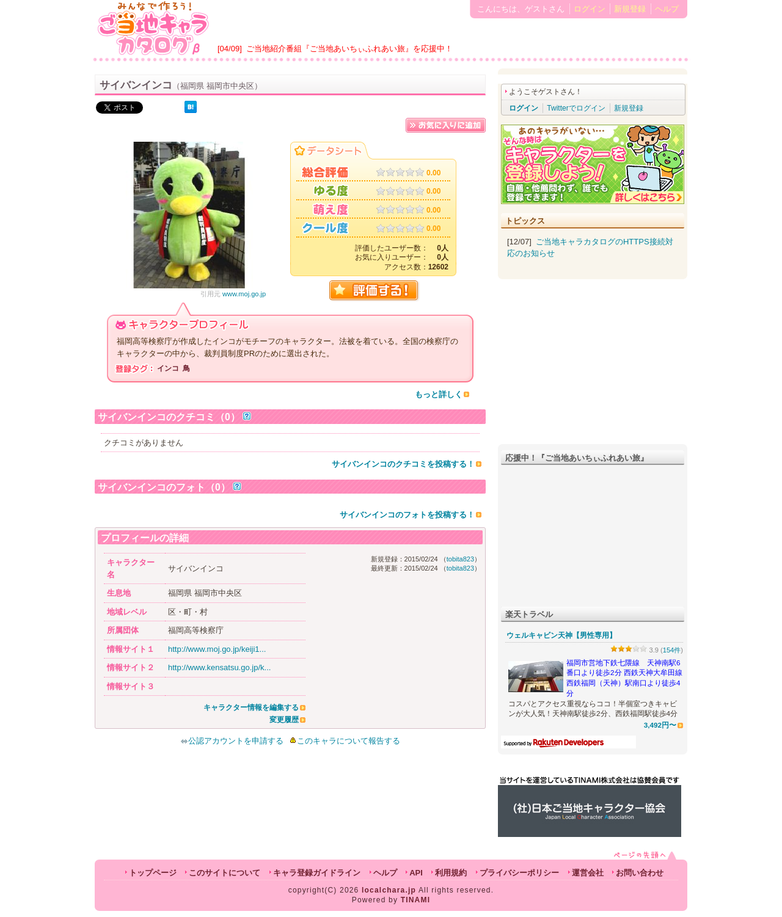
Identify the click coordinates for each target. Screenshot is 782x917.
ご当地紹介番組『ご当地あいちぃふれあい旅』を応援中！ (349, 48)
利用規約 (451, 872)
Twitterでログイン (576, 108)
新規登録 (630, 8)
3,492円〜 (660, 725)
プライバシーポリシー (519, 872)
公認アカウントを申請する (231, 740)
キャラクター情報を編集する (251, 707)
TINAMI (416, 900)
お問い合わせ (639, 872)
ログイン (589, 8)
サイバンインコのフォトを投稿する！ (407, 514)
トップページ (153, 872)
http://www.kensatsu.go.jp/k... (219, 667)
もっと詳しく (438, 394)
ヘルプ (667, 8)
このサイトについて (224, 872)
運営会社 (588, 872)
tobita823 (460, 559)
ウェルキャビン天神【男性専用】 (561, 635)
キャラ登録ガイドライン (316, 872)
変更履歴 (284, 719)
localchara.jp (389, 890)
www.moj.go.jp (244, 294)
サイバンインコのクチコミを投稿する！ (403, 464)
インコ (168, 368)
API (416, 872)
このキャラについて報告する (348, 740)
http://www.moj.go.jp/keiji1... (217, 649)
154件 (672, 650)
